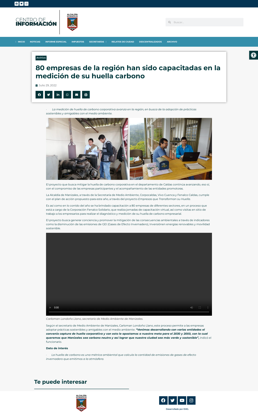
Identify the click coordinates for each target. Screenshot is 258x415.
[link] (253, 55)
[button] (39, 94)
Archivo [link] (41, 57)
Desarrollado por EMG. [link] (177, 409)
